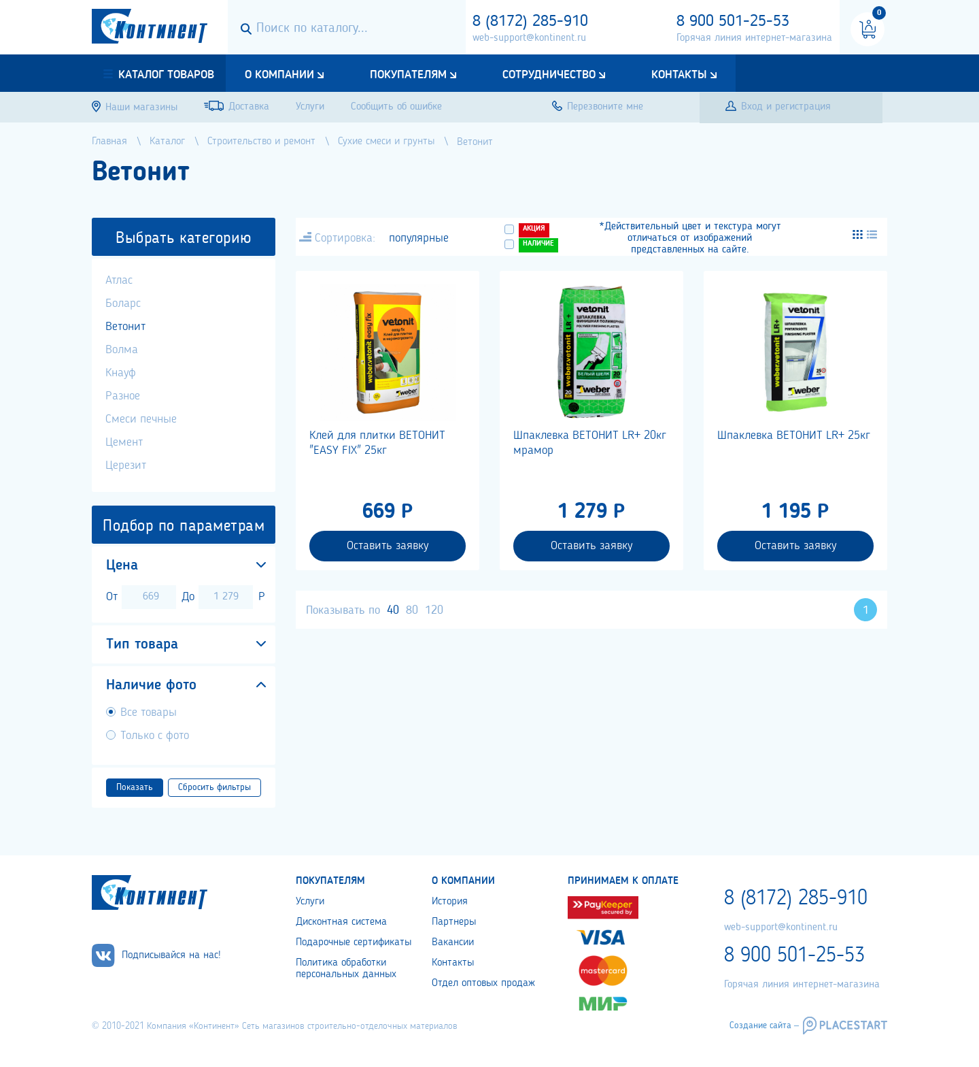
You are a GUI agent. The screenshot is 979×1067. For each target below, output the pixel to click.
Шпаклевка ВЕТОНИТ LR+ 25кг (793, 435)
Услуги (310, 901)
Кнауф (120, 373)
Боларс (123, 303)
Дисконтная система (341, 922)
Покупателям (408, 75)
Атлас (119, 280)
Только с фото (154, 735)
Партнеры (454, 922)
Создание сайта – (764, 1025)
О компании (279, 75)
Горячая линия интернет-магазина (754, 38)
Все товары (148, 712)
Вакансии (453, 942)
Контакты (679, 75)
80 (412, 610)
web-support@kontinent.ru (529, 38)
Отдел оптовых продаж (483, 983)
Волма (121, 350)
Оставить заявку (387, 546)
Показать (134, 787)
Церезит (125, 465)
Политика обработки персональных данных (346, 968)
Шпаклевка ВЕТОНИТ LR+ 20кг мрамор (589, 443)
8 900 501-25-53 (732, 22)
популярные (419, 238)
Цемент (124, 442)
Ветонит (125, 327)
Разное (122, 396)
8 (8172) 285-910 (530, 22)
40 (393, 610)
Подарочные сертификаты (353, 942)
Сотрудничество (549, 75)
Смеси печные (141, 419)
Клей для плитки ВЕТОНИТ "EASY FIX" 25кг (377, 443)
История (450, 901)
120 (434, 610)
